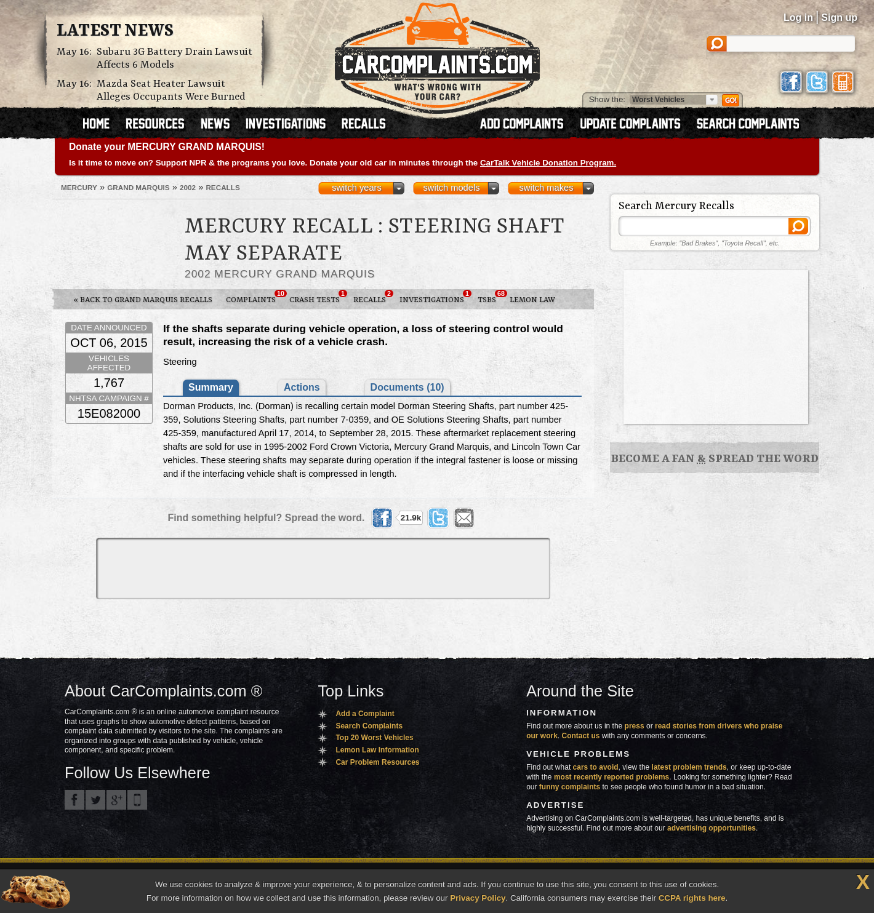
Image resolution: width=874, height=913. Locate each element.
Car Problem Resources (377, 762)
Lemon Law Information (377, 750)
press (634, 726)
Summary (210, 387)
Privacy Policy (477, 898)
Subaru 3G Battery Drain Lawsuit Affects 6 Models (174, 58)
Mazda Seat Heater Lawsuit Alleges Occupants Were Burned (171, 90)
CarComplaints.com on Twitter (95, 800)
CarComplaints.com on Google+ (116, 800)
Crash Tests (318, 297)
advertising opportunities (711, 828)
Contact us (581, 736)
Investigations (435, 297)
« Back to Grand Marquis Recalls (142, 300)
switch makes (546, 188)
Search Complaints (369, 726)
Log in (798, 17)
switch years (357, 188)
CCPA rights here (692, 898)
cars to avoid (596, 767)
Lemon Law (532, 300)
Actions (302, 387)
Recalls (373, 297)
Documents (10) (407, 387)
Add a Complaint (364, 713)
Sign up (839, 17)
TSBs (490, 297)
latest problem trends (689, 767)
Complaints (254, 297)
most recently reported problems (611, 777)
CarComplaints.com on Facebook (74, 800)
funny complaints (569, 787)
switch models (451, 188)
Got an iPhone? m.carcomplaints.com (137, 800)
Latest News (115, 31)
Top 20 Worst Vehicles (374, 737)
